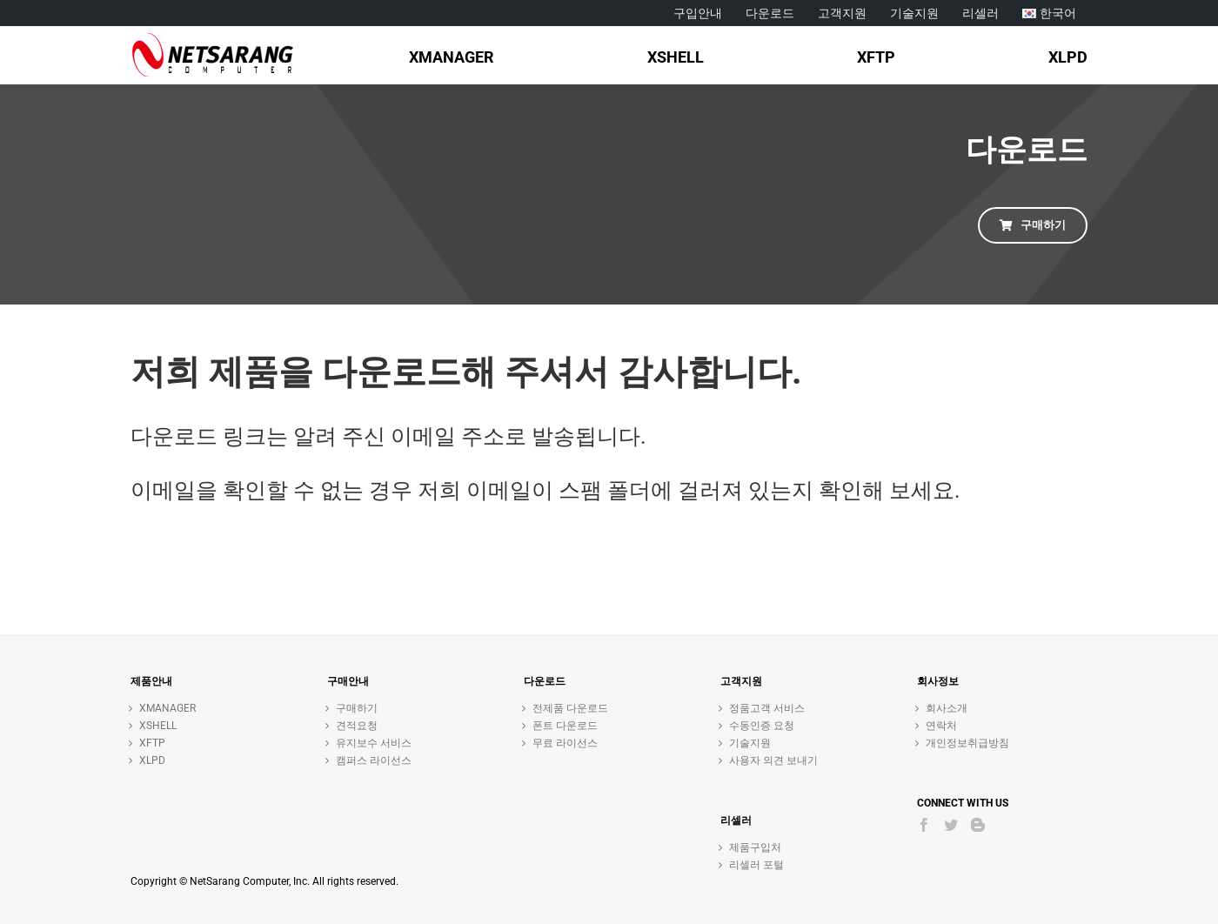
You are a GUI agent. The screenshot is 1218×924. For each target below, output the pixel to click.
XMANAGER (167, 708)
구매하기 (357, 708)
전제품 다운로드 (570, 708)
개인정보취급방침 (967, 743)
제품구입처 (755, 847)
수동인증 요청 (761, 726)
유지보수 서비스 (374, 743)
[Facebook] (924, 825)
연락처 (941, 726)
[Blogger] (978, 825)
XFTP (152, 743)
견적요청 (357, 726)
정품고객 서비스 (767, 708)
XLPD (152, 760)
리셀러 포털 (756, 865)
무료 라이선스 (565, 743)
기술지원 (750, 743)
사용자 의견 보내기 (773, 760)
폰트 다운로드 (565, 726)
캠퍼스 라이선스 (374, 760)
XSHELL (158, 726)
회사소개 (946, 708)
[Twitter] (951, 825)
